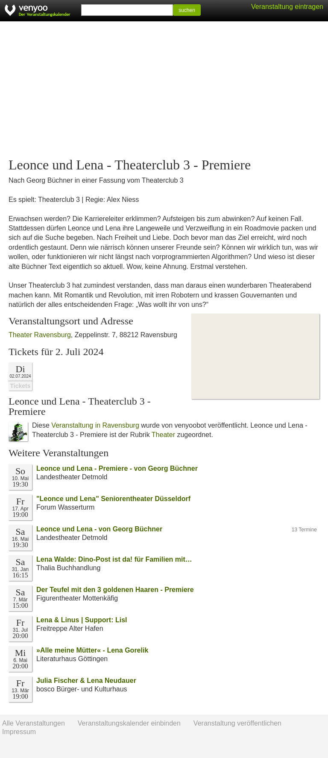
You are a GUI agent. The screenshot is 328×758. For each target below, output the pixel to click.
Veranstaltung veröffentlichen (237, 723)
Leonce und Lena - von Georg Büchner (99, 529)
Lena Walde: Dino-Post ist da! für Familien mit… (114, 559)
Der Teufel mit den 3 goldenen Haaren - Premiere (115, 589)
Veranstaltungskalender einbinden (129, 723)
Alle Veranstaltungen (33, 723)
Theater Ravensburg (40, 334)
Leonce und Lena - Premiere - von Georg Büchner (117, 468)
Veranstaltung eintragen (287, 6)
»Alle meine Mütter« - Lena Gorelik (92, 650)
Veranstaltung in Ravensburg (95, 425)
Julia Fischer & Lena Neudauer (86, 680)
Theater (163, 434)
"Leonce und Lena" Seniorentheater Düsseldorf (113, 498)
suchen (187, 10)
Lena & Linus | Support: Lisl (81, 620)
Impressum (19, 731)
